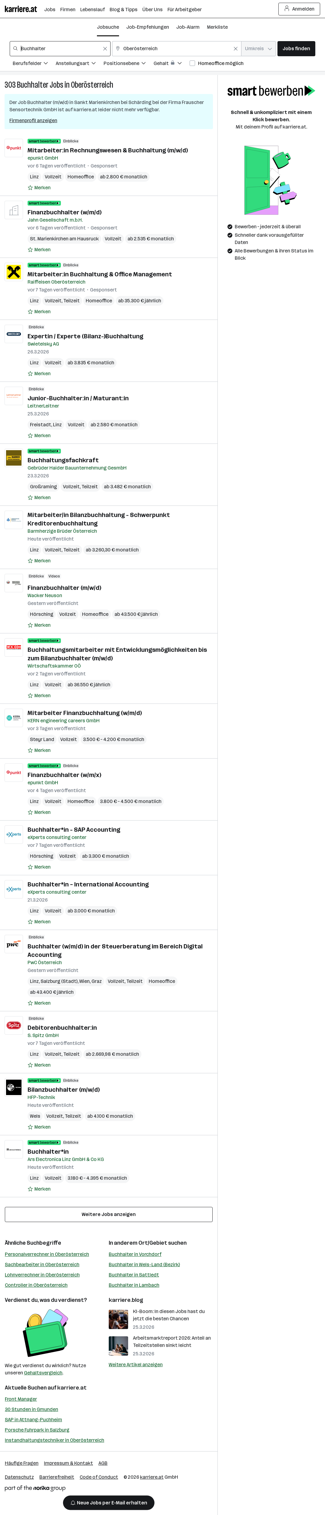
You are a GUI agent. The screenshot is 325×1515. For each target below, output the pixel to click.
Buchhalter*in (48, 1151)
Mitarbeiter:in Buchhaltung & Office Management (100, 274)
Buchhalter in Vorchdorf (135, 1254)
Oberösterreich (92, 85)
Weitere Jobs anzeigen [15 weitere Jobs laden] (109, 1214)
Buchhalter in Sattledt (134, 1275)
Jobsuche (108, 27)
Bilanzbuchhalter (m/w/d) (64, 1089)
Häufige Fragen (21, 1463)
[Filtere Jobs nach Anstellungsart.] (80, 64)
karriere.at (72, 1387)
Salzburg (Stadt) (59, 981)
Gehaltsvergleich (43, 1373)
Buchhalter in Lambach (134, 1285)
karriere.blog (126, 1300)
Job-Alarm (188, 27)
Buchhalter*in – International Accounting (88, 884)
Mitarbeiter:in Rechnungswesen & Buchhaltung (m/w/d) (108, 150)
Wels (35, 1116)
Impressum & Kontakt (68, 1463)
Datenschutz (19, 1477)
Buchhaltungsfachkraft (63, 460)
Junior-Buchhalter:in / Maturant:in (78, 398)
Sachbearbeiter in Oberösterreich (42, 1264)
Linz (34, 177)
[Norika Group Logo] (35, 1489)
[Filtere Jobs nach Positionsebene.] (129, 64)
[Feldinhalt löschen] (105, 48)
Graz (96, 981)
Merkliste (217, 27)
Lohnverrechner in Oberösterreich (42, 1275)
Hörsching (41, 614)
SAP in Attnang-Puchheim (33, 1419)
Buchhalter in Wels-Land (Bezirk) (144, 1264)
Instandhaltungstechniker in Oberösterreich (54, 1440)
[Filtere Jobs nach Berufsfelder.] (34, 64)
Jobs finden (296, 48)
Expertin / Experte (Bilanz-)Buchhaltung (85, 336)
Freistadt (40, 425)
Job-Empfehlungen (147, 27)
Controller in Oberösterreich (36, 1285)
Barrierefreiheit (56, 1477)
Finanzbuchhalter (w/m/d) (64, 212)
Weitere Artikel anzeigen (136, 1364)
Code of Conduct (99, 1477)
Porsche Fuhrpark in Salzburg (37, 1430)
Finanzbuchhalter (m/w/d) (64, 587)
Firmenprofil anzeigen (33, 120)
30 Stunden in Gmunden (31, 1409)
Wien (84, 981)
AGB (103, 1463)
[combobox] (60, 48)
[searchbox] (60, 48)
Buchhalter (32, 85)
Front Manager (21, 1399)
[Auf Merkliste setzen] (39, 187)
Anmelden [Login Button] (299, 9)
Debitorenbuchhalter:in (62, 1027)
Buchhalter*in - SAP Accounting (74, 829)
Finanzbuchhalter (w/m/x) (64, 775)
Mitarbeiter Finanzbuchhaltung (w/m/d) (85, 713)
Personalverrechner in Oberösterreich (47, 1254)
